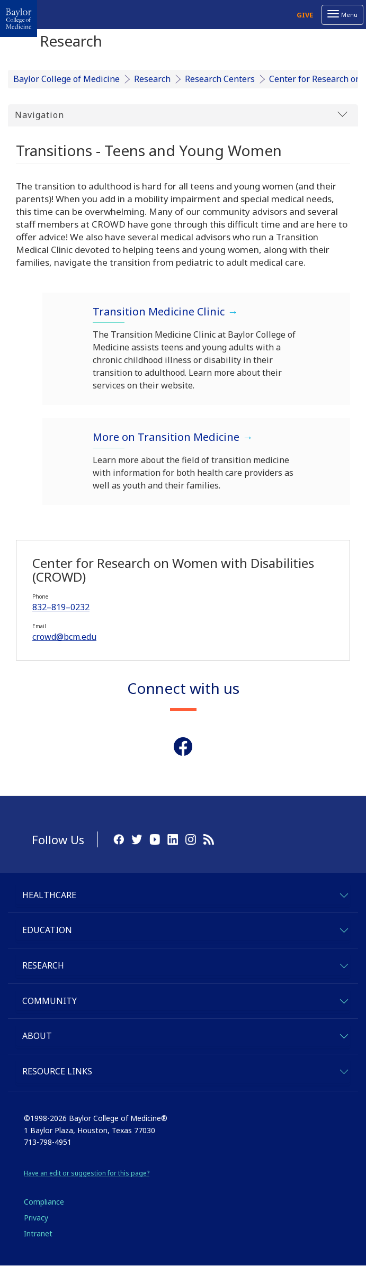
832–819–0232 (61, 607)
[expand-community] (343, 999)
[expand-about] (343, 1034)
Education (47, 930)
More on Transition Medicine (166, 437)
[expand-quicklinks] (343, 1069)
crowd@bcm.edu (64, 637)
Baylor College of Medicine (66, 79)
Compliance (44, 1202)
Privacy (36, 1218)
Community (49, 1001)
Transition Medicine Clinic (159, 311)
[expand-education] (343, 928)
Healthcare (49, 895)
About (37, 1036)
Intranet (38, 1233)
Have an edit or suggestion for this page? (86, 1173)
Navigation (181, 114)
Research (152, 79)
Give (305, 15)
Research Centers (220, 79)
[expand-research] (343, 964)
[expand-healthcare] (343, 893)
